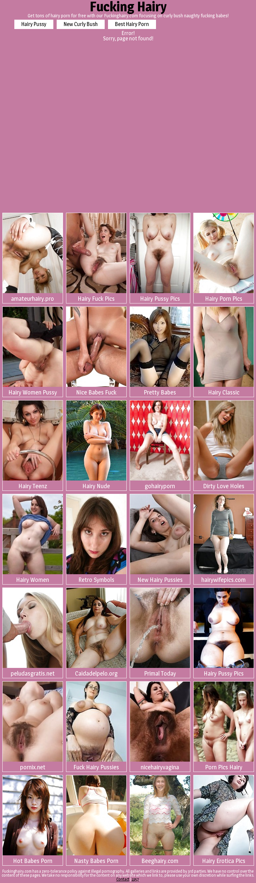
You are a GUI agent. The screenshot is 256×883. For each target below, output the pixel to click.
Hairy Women (33, 538)
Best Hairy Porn (132, 24)
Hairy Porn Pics (224, 257)
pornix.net (33, 726)
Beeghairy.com (160, 819)
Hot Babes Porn (33, 819)
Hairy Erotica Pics (224, 819)
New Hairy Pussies (160, 538)
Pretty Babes (160, 351)
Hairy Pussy (33, 24)
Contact (122, 879)
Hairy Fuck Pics (96, 257)
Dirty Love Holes (224, 445)
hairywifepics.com (224, 538)
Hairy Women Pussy (33, 351)
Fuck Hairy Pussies (96, 726)
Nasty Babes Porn (96, 819)
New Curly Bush (81, 24)
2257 (135, 879)
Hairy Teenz (33, 445)
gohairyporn (160, 445)
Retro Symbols (96, 538)
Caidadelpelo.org (96, 632)
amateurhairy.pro (33, 257)
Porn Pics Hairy (224, 726)
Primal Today (160, 632)
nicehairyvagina (160, 726)
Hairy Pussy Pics (160, 257)
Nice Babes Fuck (96, 351)
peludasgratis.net (33, 632)
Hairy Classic (224, 351)
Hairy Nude (96, 445)
